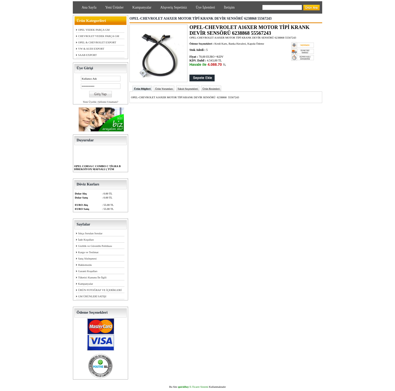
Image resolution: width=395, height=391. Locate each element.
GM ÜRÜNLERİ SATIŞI (92, 296)
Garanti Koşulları (87, 271)
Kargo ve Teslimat (88, 252)
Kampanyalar (142, 7)
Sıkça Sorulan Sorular (90, 233)
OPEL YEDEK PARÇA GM (94, 29)
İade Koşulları (86, 239)
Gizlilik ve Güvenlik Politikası (95, 245)
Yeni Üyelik (89, 101)
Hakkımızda (85, 264)
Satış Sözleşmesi (87, 258)
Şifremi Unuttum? (108, 101)
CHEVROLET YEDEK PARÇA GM (98, 36)
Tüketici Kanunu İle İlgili (92, 277)
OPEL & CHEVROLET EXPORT (97, 42)
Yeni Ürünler (114, 7)
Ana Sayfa (89, 7)
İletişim (229, 7)
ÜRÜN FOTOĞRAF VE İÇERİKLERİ (100, 289)
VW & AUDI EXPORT (91, 48)
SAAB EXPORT (87, 54)
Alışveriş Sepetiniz (173, 7)
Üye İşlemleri (205, 7)
